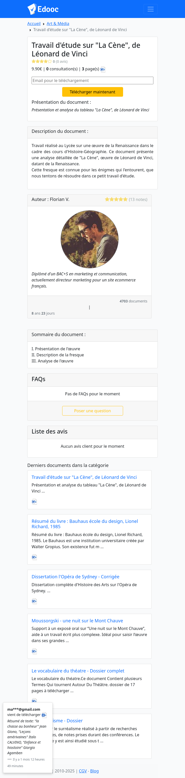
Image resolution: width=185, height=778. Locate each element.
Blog (94, 771)
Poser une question (92, 411)
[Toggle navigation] (151, 9)
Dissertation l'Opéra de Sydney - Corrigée (75, 577)
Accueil (34, 23)
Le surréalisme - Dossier (57, 721)
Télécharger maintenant (92, 92)
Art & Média (58, 23)
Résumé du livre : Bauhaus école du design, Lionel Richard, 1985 (85, 524)
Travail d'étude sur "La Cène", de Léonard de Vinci (84, 477)
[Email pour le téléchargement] (92, 80)
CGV (83, 771)
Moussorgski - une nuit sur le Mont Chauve (77, 621)
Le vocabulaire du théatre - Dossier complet (78, 671)
